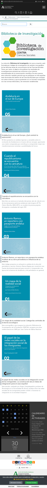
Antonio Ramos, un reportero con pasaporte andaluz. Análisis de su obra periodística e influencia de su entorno (23, 259)
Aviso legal (11, 486)
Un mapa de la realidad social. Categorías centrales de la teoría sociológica (23, 321)
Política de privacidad (23, 486)
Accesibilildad (35, 486)
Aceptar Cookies (31, 482)
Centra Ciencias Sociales (23, 17)
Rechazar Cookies (16, 482)
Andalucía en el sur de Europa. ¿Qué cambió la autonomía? (20, 136)
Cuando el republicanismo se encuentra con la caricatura (20, 197)
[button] (23, 479)
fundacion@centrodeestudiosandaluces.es (13, 1)
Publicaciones (11, 17)
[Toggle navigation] (44, 7)
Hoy (14, 437)
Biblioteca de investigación (11, 19)
